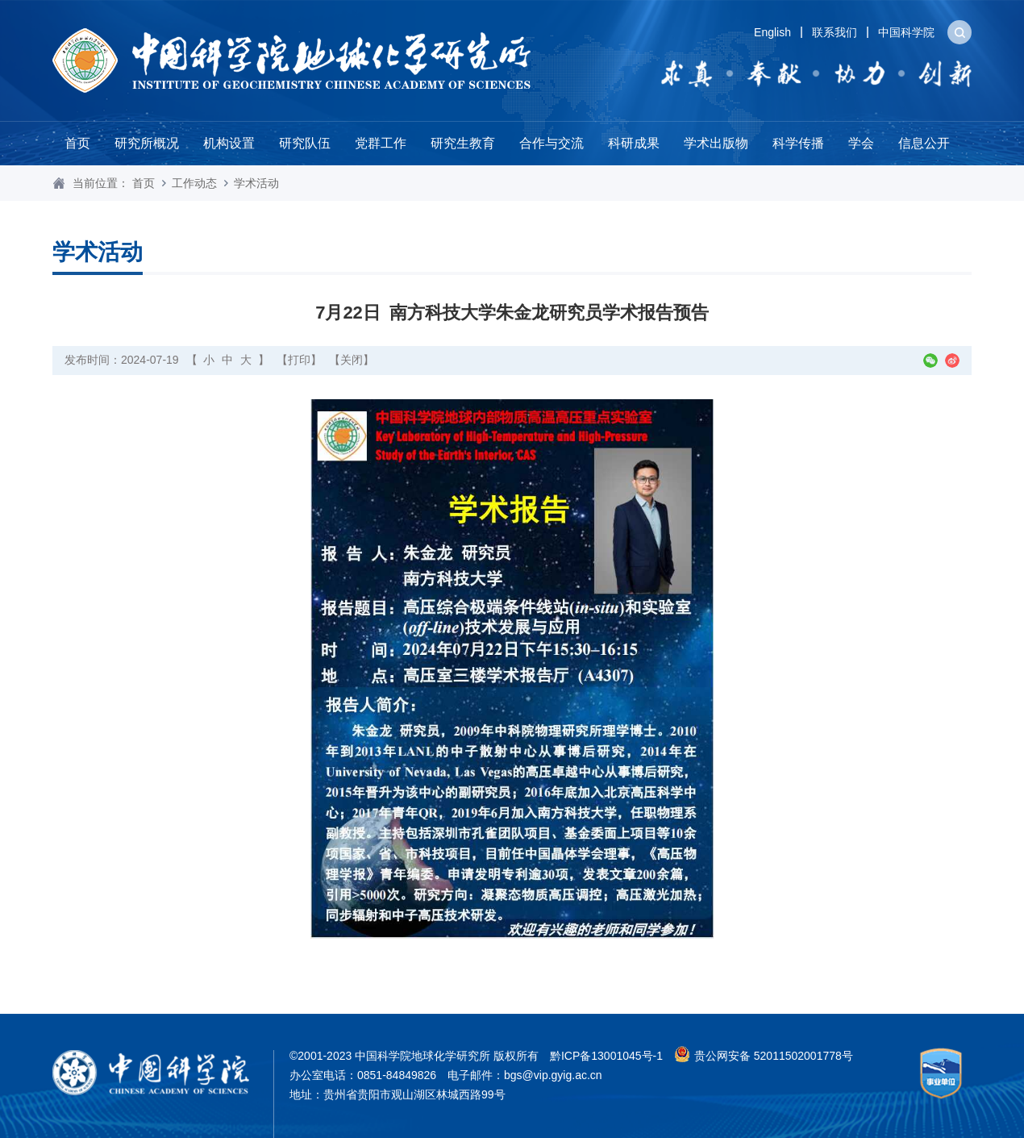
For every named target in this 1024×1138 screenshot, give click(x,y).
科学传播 (798, 143)
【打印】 (299, 359)
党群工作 (380, 143)
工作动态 (194, 183)
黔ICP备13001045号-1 (606, 1055)
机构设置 (229, 143)
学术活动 (256, 183)
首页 (77, 143)
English (772, 32)
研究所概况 (146, 143)
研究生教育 (463, 143)
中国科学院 (906, 32)
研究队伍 (305, 143)
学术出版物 (716, 143)
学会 (861, 143)
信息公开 (924, 143)
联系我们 (834, 32)
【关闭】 (351, 359)
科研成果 (634, 143)
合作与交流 (551, 143)
